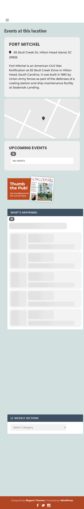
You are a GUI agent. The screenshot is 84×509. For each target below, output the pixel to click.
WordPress (66, 500)
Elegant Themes (35, 500)
